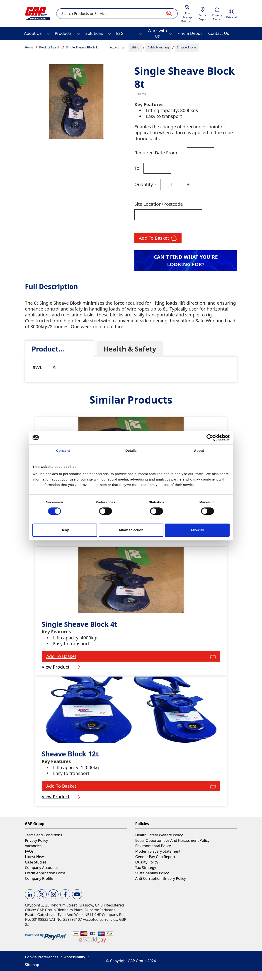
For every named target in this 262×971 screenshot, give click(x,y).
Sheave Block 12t (70, 753)
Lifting (135, 47)
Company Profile (39, 878)
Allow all (197, 530)
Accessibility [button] (74, 956)
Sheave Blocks (186, 47)
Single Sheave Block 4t (79, 624)
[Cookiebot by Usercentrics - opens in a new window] (210, 437)
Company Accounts (41, 867)
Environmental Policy (153, 845)
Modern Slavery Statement (158, 851)
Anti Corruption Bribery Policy (160, 878)
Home (29, 47)
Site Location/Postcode (158, 204)
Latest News (35, 856)
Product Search (49, 47)
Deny (65, 530)
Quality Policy (146, 862)
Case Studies (35, 862)
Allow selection (131, 530)
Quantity (143, 184)
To (136, 168)
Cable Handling (158, 47)
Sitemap (32, 964)
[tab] (59, 349)
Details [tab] (131, 450)
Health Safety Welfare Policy (159, 834)
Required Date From (155, 153)
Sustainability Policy (152, 873)
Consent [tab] (63, 450)
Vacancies (33, 845)
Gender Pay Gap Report (155, 856)
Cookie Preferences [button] (41, 956)
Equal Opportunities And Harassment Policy (172, 840)
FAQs (29, 851)
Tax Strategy (145, 867)
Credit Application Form (45, 873)
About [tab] (199, 450)
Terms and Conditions (43, 834)
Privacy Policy (36, 840)
